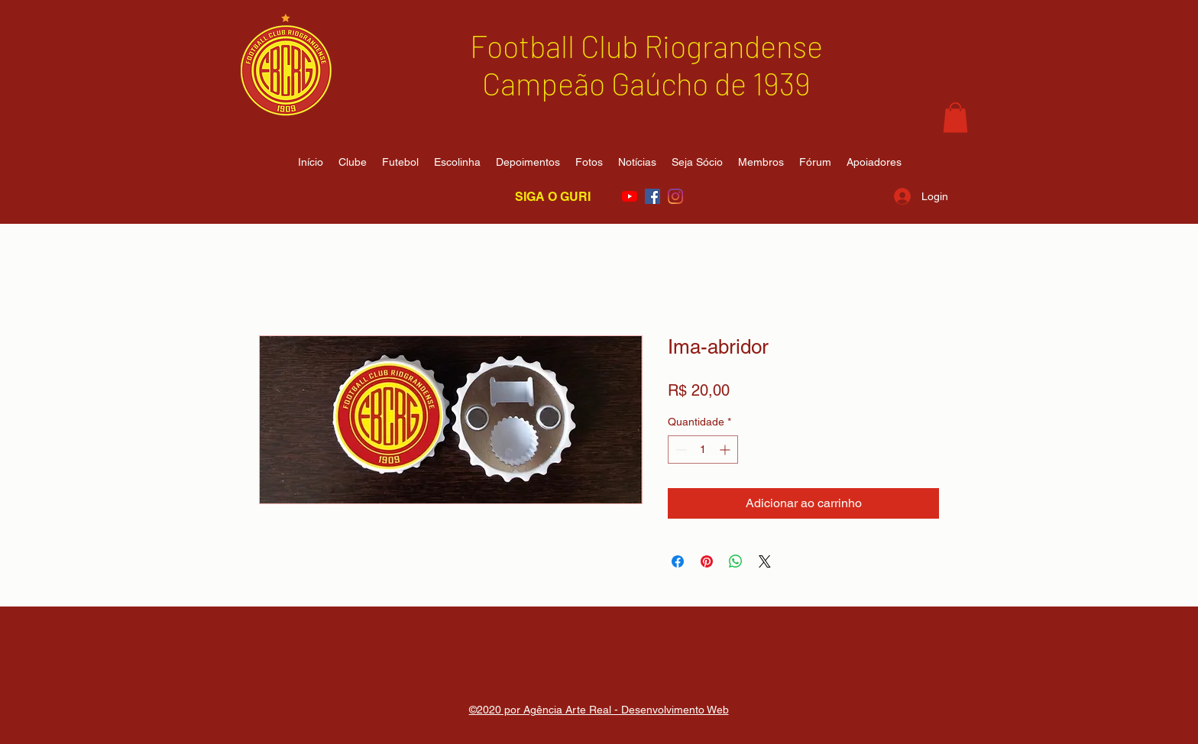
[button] (955, 117)
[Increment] (726, 449)
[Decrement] (679, 449)
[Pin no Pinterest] (707, 561)
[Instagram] (675, 196)
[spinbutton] (703, 449)
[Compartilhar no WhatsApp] (736, 561)
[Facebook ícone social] (652, 196)
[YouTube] (629, 196)
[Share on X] (765, 561)
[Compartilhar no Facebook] (678, 561)
